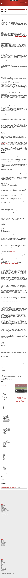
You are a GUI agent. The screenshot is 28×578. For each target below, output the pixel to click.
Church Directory (2, 566)
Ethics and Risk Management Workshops (5, 510)
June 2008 (4, 454)
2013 (3, 407)
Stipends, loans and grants (3, 511)
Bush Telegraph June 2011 (6, 414)
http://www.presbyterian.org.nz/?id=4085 (20, 36)
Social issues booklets (4, 473)
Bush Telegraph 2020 (4, 392)
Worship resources (3, 505)
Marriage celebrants (3, 516)
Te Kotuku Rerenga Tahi (3, 569)
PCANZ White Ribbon (3, 543)
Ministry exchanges (3, 513)
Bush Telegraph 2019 (4, 393)
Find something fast (14, 0)
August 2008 (4, 433)
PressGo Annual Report (4, 480)
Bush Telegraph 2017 (4, 395)
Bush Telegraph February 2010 (6, 428)
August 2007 (4, 432)
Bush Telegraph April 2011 (6, 416)
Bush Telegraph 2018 (4, 394)
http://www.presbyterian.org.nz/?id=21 (6, 143)
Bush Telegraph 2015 (4, 397)
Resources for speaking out (3, 542)
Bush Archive (11, 6)
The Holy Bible (2, 500)
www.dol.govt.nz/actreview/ (15, 295)
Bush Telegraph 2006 (15, 6)
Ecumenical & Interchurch (3, 545)
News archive (3, 479)
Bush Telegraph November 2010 (6, 420)
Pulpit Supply (2, 512)
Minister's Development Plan (4, 508)
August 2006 (4, 431)
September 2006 (4, 467)
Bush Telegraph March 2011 (6, 417)
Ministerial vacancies (3, 507)
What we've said (2, 541)
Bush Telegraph (7, 6)
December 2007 (4, 444)
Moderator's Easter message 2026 (20, 401)
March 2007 (4, 456)
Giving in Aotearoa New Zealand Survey (20, 397)
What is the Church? (3, 501)
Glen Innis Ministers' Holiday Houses (4, 514)
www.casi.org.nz (20, 301)
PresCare (2, 506)
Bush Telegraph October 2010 (6, 421)
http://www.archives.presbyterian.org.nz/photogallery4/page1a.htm (9, 263)
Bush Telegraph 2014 (4, 398)
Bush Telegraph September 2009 (6, 442)
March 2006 (4, 455)
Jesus (1, 499)
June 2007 (4, 453)
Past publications (3, 483)
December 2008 (4, 445)
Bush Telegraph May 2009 (5, 440)
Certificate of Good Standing (4, 509)
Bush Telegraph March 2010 (6, 427)
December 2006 (4, 443)
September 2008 (4, 469)
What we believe (2, 540)
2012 (3, 408)
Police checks (2, 536)
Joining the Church (3, 502)
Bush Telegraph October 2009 (6, 441)
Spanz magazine (2, 560)
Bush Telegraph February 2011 (6, 418)
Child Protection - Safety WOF (4, 535)
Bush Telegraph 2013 (4, 399)
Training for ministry (3, 515)
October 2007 (4, 465)
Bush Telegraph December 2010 (6, 419)
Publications (4, 6)
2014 (3, 406)
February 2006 (4, 446)
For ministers (2, 504)
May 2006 (4, 459)
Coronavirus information (3, 537)
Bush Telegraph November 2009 (6, 430)
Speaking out (2, 539)
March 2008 (4, 457)
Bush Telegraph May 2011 (5, 415)
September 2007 (4, 468)
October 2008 (4, 466)
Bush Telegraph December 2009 (6, 429)
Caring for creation (3, 544)
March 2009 (4, 458)
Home (2, 6)
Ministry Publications (4, 472)
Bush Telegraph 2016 (4, 396)
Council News (2, 564)
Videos (2, 476)
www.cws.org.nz (12, 251)
